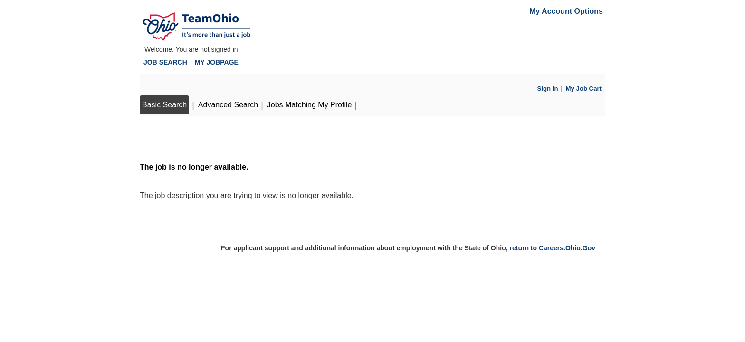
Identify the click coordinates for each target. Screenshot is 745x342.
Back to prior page (171, 138)
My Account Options (566, 11)
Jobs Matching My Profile (309, 105)
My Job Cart (584, 88)
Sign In (547, 88)
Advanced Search (228, 105)
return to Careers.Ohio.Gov (552, 248)
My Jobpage (217, 62)
